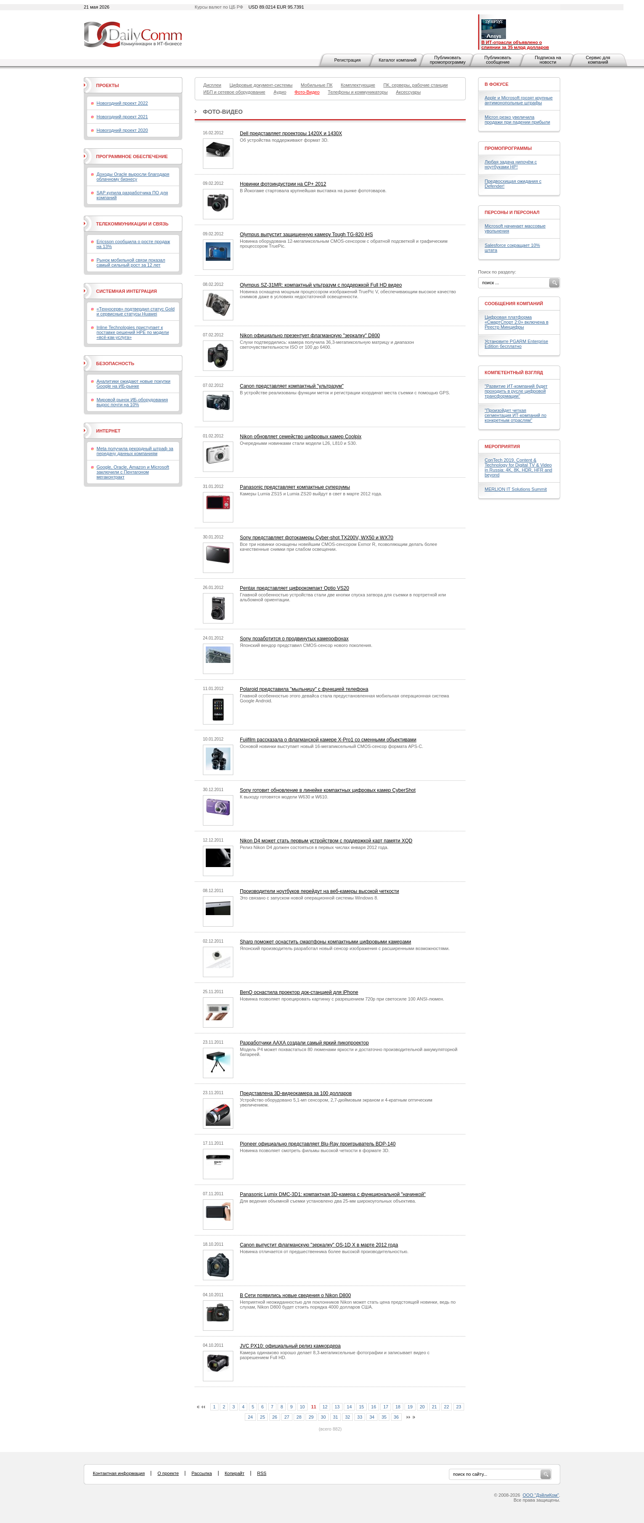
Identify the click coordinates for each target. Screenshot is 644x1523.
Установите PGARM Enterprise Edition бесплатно (516, 344)
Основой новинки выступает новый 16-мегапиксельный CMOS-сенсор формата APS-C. (331, 746)
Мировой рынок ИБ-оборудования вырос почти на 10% (132, 402)
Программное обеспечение (132, 156)
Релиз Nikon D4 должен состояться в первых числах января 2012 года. (314, 847)
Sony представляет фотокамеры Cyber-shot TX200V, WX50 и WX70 (316, 538)
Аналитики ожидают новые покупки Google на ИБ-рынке (133, 384)
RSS (262, 1473)
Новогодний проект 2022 (122, 103)
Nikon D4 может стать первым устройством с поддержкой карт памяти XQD (326, 841)
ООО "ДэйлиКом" (541, 1495)
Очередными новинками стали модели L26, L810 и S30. (298, 443)
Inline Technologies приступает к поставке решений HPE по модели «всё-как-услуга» (133, 332)
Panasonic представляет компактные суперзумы (295, 487)
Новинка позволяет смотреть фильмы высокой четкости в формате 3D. (315, 1150)
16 (373, 1406)
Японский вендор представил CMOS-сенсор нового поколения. (306, 645)
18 (398, 1406)
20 (422, 1406)
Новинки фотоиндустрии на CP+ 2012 (283, 184)
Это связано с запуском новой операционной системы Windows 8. (309, 897)
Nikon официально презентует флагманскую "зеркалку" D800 (310, 335)
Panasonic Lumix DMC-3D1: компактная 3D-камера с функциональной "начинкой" (333, 1194)
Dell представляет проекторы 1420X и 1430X (291, 133)
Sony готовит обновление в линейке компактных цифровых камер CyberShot (328, 790)
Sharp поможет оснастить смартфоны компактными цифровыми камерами (325, 942)
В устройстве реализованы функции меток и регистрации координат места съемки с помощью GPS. (345, 392)
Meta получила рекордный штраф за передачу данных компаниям (135, 451)
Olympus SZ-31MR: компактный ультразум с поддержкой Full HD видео (321, 285)
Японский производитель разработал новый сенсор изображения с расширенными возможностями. (345, 948)
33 (359, 1417)
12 (324, 1406)
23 (458, 1406)
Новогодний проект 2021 (122, 116)
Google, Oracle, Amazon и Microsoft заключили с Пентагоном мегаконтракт (133, 472)
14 (349, 1406)
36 (396, 1417)
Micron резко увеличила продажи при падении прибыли (517, 119)
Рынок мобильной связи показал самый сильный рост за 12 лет (131, 262)
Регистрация (347, 60)
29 (310, 1417)
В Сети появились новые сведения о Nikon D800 (295, 1295)
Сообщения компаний (514, 303)
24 (250, 1417)
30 (323, 1417)
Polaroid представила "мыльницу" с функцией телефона (304, 689)
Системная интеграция (126, 291)
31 (335, 1417)
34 (371, 1417)
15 (361, 1406)
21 (434, 1406)
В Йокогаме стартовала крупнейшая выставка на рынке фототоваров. (313, 190)
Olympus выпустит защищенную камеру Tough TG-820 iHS (306, 234)
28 (299, 1417)
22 (446, 1406)
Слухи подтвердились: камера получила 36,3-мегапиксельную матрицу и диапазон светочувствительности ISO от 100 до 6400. (327, 345)
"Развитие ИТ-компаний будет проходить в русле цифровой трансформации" (516, 391)
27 (286, 1417)
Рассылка (201, 1473)
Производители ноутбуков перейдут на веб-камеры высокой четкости (319, 891)
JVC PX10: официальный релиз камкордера (290, 1346)
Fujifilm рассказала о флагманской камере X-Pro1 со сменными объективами (328, 740)
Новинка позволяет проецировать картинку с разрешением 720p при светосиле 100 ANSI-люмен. (342, 998)
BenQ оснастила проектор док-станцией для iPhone (299, 992)
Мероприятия (502, 446)
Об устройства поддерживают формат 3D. (284, 140)
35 (384, 1417)
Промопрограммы (508, 148)
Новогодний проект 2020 (122, 130)
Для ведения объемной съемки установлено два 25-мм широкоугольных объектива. (328, 1201)
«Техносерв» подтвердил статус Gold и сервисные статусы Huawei (136, 311)
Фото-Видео (223, 111)
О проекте (168, 1473)
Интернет (108, 430)
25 (262, 1417)
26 (274, 1417)
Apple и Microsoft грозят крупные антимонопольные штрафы (519, 100)
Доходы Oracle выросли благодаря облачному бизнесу (133, 177)
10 (302, 1406)
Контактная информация (119, 1473)
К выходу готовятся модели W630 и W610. (284, 796)
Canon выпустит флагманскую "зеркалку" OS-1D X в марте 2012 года (319, 1245)
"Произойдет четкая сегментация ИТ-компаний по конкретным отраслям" (515, 415)
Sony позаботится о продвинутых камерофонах (294, 639)
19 (409, 1406)
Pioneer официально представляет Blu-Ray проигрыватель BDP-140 (318, 1144)
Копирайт (234, 1473)
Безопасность (115, 363)
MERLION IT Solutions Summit (516, 489)
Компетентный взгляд (514, 372)
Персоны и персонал (512, 212)
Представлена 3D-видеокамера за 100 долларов (296, 1093)
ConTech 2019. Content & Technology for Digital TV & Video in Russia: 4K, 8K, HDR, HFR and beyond (518, 467)
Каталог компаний (397, 60)
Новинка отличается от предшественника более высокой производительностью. (324, 1251)
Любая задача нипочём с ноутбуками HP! (511, 164)
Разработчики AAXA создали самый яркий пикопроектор (304, 1043)
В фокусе (496, 84)
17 (385, 1406)
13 (337, 1406)
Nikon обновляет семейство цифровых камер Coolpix (300, 436)
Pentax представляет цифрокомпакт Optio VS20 (294, 588)
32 (347, 1417)
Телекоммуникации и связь (132, 223)
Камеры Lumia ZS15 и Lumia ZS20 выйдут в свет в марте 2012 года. (311, 493)
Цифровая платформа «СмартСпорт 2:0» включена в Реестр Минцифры (516, 322)
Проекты (107, 85)
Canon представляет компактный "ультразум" (291, 386)
